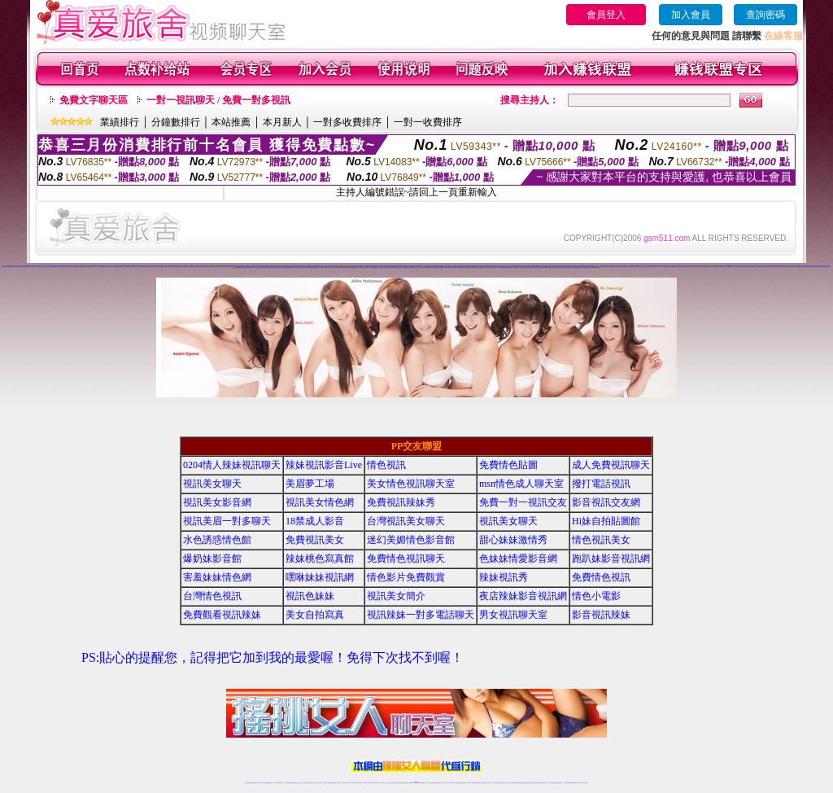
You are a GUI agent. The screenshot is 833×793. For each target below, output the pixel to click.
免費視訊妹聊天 (607, 266)
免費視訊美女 (315, 539)
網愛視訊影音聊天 (24, 266)
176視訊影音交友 (145, 266)
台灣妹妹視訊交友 (152, 266)
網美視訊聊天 (532, 782)
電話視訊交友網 (347, 267)
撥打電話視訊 (601, 483)
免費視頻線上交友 (782, 266)
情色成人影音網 (457, 267)
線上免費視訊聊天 (575, 267)
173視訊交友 (711, 266)
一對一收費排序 (428, 122)
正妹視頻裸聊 (506, 782)
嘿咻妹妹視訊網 (320, 577)
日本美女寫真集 (358, 267)
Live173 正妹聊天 (456, 782)
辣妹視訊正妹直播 (449, 782)
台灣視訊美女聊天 (568, 267)
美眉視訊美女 (209, 266)
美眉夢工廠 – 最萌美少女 (733, 266)
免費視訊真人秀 (463, 267)
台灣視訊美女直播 (280, 267)
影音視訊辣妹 (601, 614)
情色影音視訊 (270, 782)
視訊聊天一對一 (824, 266)
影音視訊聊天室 (86, 266)
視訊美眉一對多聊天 (227, 521)
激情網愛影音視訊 (546, 267)
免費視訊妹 (119, 266)
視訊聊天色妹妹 (345, 782)
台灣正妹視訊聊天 (371, 267)
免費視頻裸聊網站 (463, 782)
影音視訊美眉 (12, 266)
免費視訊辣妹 (287, 782)
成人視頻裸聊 (468, 782)
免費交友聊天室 (72, 266)
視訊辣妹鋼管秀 (539, 267)
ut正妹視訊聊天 (376, 782)
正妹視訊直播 (398, 782)
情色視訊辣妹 (286, 267)
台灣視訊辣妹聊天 (319, 782)
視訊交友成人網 (485, 267)
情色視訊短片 (364, 267)
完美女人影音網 (432, 267)
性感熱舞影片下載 (166, 266)
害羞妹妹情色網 (217, 577)
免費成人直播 (537, 782)
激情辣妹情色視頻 (513, 782)
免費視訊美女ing (293, 267)
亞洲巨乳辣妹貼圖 (725, 266)
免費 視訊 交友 (742, 266)
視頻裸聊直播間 (797, 266)
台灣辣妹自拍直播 (327, 782)
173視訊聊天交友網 (105, 266)
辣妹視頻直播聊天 (333, 782)
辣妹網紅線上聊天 (441, 782)
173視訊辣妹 (699, 266)
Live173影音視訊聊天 (352, 782)
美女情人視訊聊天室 (647, 266)
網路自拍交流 (619, 266)
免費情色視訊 (501, 267)
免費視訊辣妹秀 (306, 267)
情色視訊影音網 (706, 266)
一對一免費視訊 (421, 267)
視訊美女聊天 (30, 266)
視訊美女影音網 (217, 502)
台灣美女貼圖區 (125, 266)
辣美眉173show (215, 266)
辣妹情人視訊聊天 (254, 267)
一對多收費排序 (347, 122)
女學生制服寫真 (159, 266)
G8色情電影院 (17, 266)
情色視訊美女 (552, 267)
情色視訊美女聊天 (768, 266)
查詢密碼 (765, 14)
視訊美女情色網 (320, 502)
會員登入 (606, 14)
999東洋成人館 (444, 267)
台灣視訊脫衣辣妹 (300, 267)
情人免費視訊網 (601, 266)
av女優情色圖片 (173, 266)
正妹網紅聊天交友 (423, 782)
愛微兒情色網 (762, 266)
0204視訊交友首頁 (655, 266)
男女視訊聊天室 (513, 614)
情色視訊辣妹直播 (526, 782)
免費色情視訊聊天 (377, 267)
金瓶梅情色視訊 (292, 782)
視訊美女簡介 (396, 596)
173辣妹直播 (429, 782)
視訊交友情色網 (58, 266)
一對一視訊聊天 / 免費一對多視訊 (218, 100)
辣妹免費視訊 (427, 267)
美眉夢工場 (310, 483)
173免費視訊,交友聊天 (560, 267)
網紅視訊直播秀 (405, 782)
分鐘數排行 (175, 122)
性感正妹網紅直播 (435, 782)
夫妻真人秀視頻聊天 (482, 782)
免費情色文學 (226, 266)
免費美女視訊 (91, 266)
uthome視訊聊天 (132, 266)
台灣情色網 (221, 266)
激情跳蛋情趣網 (203, 266)
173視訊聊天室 (382, 782)
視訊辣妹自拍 (491, 267)
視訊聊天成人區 (268, 267)
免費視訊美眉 (694, 266)
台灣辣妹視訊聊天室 (306, 782)
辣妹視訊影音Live (324, 465)
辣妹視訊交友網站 (669, 266)
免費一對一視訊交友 (523, 502)
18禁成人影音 (35, 266)
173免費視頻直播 (803, 266)
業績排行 (119, 122)
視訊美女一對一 (640, 266)
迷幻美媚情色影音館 (411, 539)
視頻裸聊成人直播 (475, 782)
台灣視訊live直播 (264, 782)
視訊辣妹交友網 (319, 267)
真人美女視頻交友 (489, 782)
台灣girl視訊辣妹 (543, 782)
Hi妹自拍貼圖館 (606, 521)
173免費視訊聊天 (65, 266)
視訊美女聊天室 (550, 782)
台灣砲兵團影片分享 (687, 266)
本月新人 (282, 122)
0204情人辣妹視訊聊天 (232, 465)
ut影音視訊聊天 (573, 782)
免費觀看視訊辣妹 (222, 614)
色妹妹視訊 (438, 267)
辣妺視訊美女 (585, 782)
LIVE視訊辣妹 (258, 782)
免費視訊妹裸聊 (341, 267)
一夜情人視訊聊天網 (334, 267)
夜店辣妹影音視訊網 (523, 596)
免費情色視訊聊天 (406, 558)
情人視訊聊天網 (519, 267)
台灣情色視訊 (212, 596)
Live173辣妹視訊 (596, 267)
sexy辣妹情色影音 (97, 266)
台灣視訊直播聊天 (567, 782)
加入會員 (690, 14)
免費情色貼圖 (508, 465)
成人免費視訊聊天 (611, 465)
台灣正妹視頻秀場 (496, 782)
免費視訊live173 (402, 267)
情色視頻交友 (501, 782)
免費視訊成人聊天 (79, 266)
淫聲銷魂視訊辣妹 (613, 266)
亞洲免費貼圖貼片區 (195, 266)
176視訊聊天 (393, 782)
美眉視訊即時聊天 (790, 266)
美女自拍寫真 (315, 614)
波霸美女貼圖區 (261, 267)
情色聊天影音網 (414, 267)
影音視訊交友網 (526, 267)
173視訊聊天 (339, 782)
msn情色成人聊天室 (521, 483)
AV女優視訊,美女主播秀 (44, 266)
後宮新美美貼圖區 (450, 267)
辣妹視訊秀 (503, 577)
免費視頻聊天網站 (113, 266)
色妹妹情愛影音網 (518, 558)
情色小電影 (596, 596)
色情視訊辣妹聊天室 (748, 266)
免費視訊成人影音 (626, 266)
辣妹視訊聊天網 (818, 266)
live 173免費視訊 (579, 782)
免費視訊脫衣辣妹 (470, 267)
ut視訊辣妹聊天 (360, 782)
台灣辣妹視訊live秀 (478, 267)
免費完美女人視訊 (718, 266)
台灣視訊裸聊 (507, 267)
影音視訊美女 (555, 782)
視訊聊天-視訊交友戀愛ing (678, 266)
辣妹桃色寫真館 (320, 558)
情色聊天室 (353, 267)
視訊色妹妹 (310, 596)
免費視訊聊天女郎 (775, 266)
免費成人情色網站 (589, 267)
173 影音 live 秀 (662, 266)
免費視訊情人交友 (581, 267)
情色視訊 (386, 465)
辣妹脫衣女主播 (756, 266)
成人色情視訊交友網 (810, 266)
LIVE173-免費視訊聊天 (393, 267)
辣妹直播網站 (274, 267)
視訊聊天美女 (281, 782)
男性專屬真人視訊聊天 (181, 266)
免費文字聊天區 (93, 100)
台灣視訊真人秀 (139, 266)
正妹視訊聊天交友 (313, 782)
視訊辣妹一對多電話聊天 (420, 614)
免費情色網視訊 (241, 267)
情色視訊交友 (560, 782)
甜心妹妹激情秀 (513, 539)
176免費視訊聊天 (326, 267)
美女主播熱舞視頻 (385, 267)
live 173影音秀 (276, 782)
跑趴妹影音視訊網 (611, 558)
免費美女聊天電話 (247, 267)
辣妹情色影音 (408, 267)
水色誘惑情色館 (217, 539)
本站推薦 (231, 122)
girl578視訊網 (6, 266)
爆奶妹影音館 (212, 558)
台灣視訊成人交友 (532, 267)
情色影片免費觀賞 (406, 577)
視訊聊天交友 (496, 267)
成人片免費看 (513, 267)
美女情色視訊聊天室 (411, 483)
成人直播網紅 (410, 782)
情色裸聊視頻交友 (520, 782)
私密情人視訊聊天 (188, 266)
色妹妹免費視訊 (388, 782)
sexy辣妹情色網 (633, 266)
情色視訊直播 (252, 782)
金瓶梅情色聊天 (52, 266)
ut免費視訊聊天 (313, 267)
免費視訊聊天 (371, 782)
